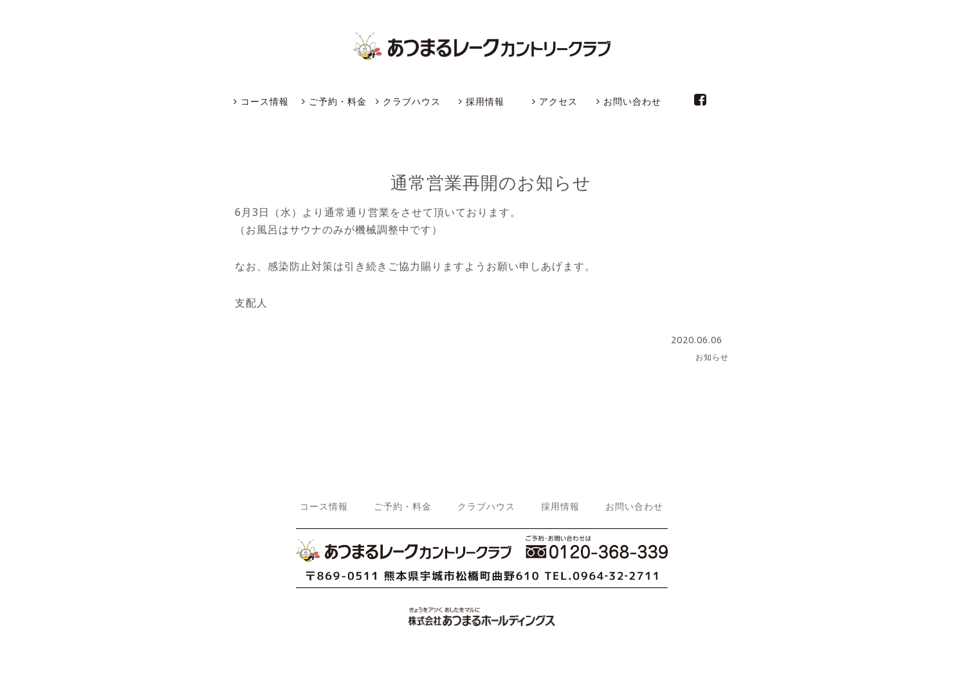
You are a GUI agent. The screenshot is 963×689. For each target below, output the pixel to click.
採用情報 (481, 101)
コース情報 (261, 101)
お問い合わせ (628, 101)
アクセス (555, 101)
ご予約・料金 (334, 101)
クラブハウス (408, 101)
